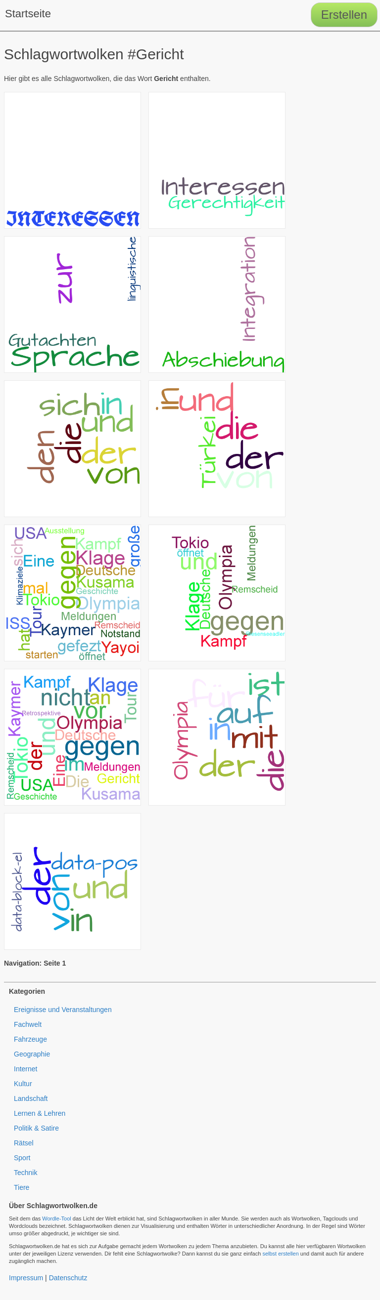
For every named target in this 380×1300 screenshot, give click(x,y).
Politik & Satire (36, 1128)
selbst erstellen (280, 1254)
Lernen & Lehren (39, 1113)
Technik (25, 1173)
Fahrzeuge (30, 1039)
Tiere (21, 1187)
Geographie (32, 1054)
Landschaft (31, 1098)
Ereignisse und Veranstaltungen (63, 1010)
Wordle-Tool (56, 1218)
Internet (25, 1069)
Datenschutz (68, 1278)
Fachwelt (28, 1024)
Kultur (23, 1084)
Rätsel (24, 1143)
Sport (22, 1158)
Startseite (28, 13)
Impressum (26, 1278)
